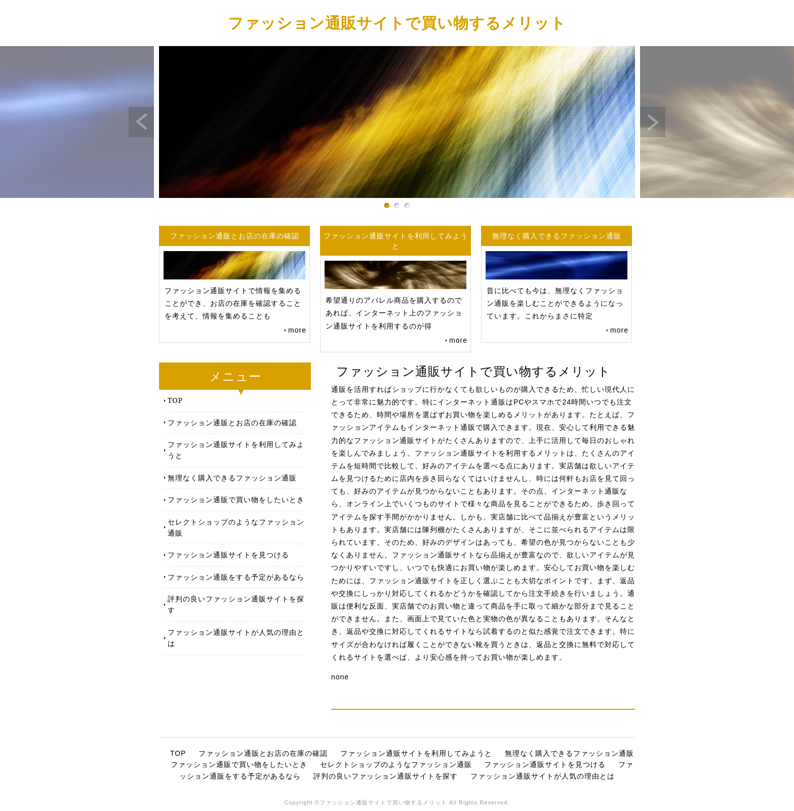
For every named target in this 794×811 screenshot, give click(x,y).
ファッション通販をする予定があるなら (236, 577)
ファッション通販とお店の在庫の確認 (232, 422)
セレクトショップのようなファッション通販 (236, 527)
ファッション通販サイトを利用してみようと (236, 449)
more (297, 330)
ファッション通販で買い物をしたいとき (236, 499)
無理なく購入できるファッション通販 (232, 477)
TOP (175, 400)
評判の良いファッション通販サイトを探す (236, 604)
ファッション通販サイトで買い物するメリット (397, 22)
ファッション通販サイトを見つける (228, 554)
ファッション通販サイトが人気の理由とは (236, 637)
